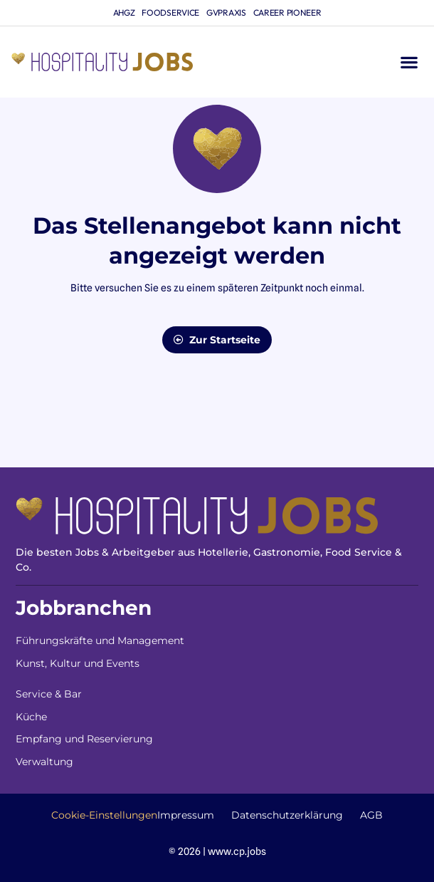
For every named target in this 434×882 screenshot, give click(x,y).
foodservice (170, 12)
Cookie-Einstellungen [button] (104, 815)
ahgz (124, 12)
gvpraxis (226, 12)
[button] (409, 62)
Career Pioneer (287, 12)
